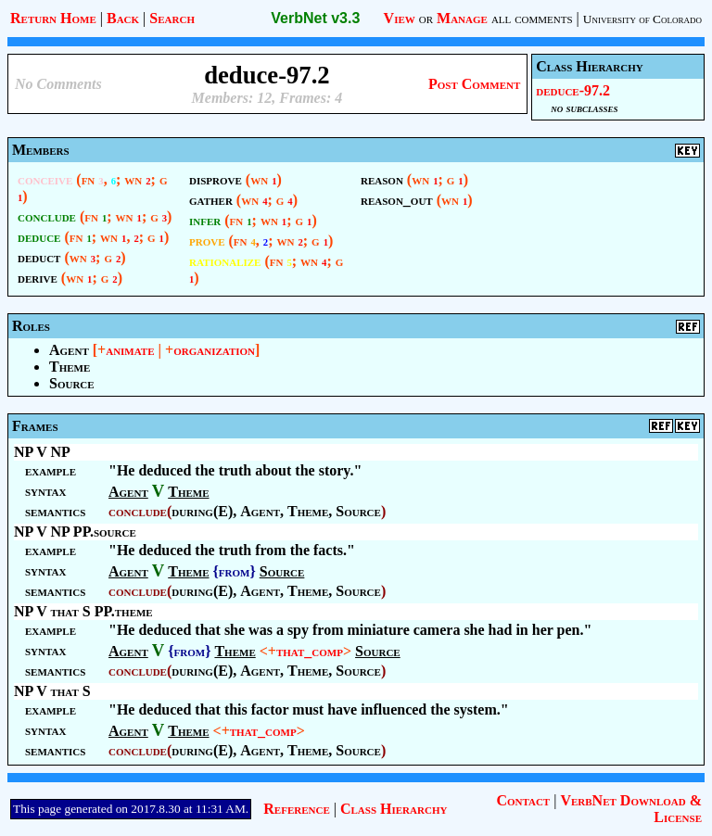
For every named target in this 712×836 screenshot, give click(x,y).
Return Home (53, 18)
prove (207, 240)
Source (72, 383)
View (399, 18)
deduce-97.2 (573, 90)
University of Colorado (642, 19)
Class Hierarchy (393, 809)
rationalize (225, 261)
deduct (39, 257)
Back (123, 18)
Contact (523, 800)
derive (37, 277)
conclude (47, 216)
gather (211, 200)
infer (205, 220)
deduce (39, 237)
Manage (462, 18)
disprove (215, 179)
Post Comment (474, 84)
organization (214, 350)
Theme (69, 366)
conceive (45, 179)
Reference (296, 809)
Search (172, 18)
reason (382, 179)
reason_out (397, 200)
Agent (69, 350)
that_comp (309, 651)
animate (130, 350)
